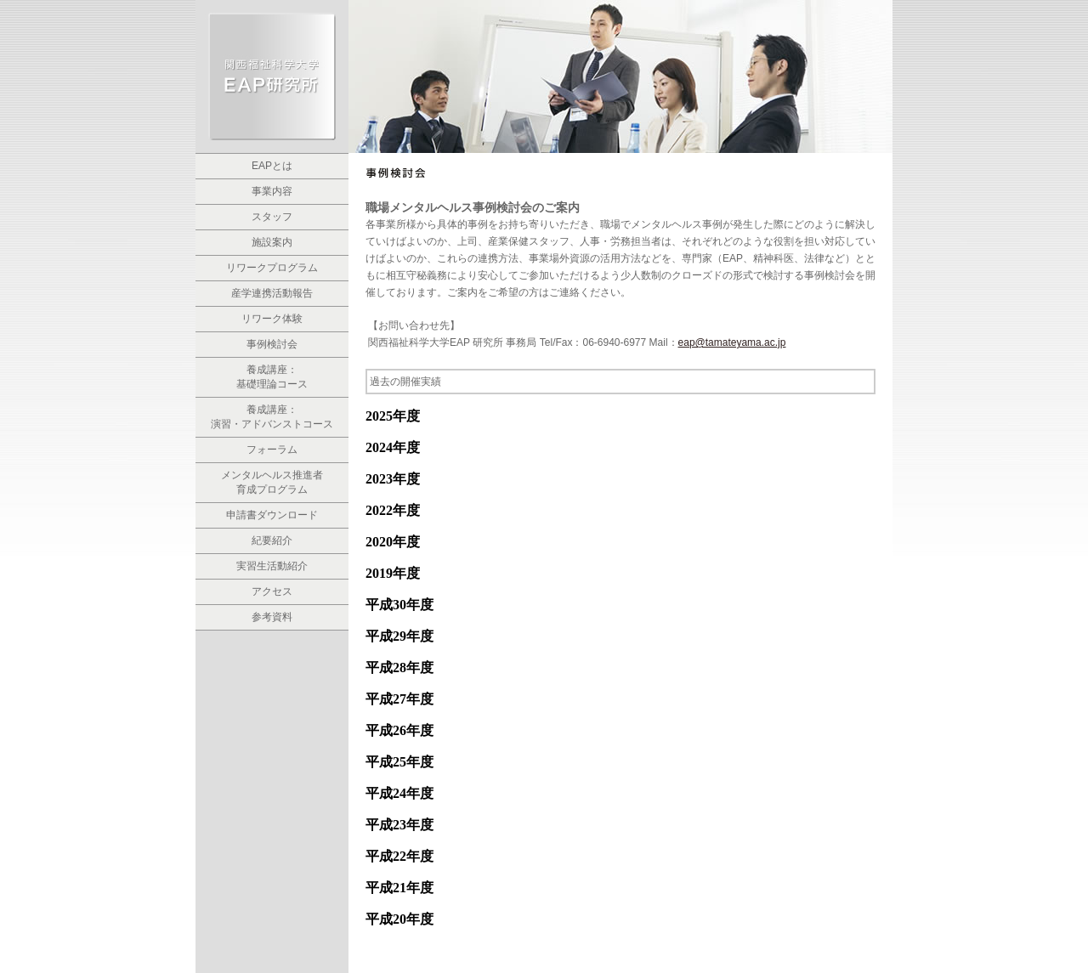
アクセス (272, 591)
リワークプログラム (272, 268)
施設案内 (272, 242)
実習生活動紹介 (272, 566)
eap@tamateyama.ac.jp (732, 342)
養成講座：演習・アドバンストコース (272, 417)
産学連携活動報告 (272, 293)
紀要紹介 (272, 540)
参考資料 (272, 617)
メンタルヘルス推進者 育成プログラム (272, 482)
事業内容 (272, 191)
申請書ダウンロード (272, 515)
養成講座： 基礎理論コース (272, 377)
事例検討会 (272, 344)
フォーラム (272, 449)
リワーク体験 (272, 319)
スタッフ (272, 217)
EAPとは (272, 166)
